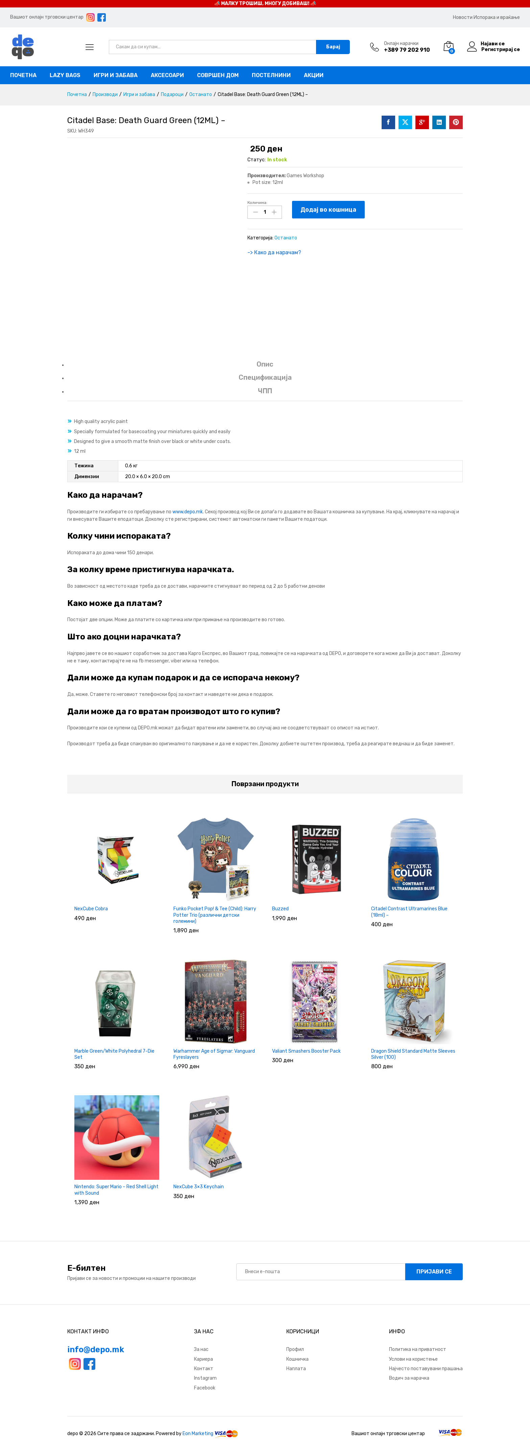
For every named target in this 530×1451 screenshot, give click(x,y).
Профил (295, 1349)
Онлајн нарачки (401, 43)
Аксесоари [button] (167, 75)
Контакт (203, 1369)
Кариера (203, 1359)
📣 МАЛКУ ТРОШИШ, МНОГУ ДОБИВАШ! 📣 (265, 3)
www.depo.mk (187, 512)
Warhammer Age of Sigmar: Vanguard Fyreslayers (214, 1054)
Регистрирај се (500, 49)
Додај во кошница (328, 209)
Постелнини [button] (271, 75)
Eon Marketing (198, 1433)
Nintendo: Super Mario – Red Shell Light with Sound (116, 1190)
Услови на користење (413, 1359)
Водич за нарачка (409, 1378)
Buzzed (280, 909)
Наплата (296, 1369)
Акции (313, 75)
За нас (201, 1349)
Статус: (256, 160)
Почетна (23, 75)
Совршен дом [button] (218, 75)
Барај (333, 47)
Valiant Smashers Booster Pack (306, 1051)
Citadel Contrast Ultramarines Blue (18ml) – (409, 912)
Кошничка (297, 1359)
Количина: (257, 203)
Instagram (205, 1378)
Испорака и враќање (497, 17)
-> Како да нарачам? (274, 252)
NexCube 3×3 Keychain (198, 1187)
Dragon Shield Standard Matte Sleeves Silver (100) (413, 1054)
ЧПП (265, 391)
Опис (265, 364)
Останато (285, 238)
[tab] (265, 367)
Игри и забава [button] (116, 75)
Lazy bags (65, 75)
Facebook (204, 1388)
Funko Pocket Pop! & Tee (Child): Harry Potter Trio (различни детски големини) (214, 915)
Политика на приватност (417, 1349)
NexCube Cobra (91, 909)
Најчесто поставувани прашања (426, 1369)
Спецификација (265, 377)
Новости (463, 17)
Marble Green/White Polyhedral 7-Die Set (114, 1054)
